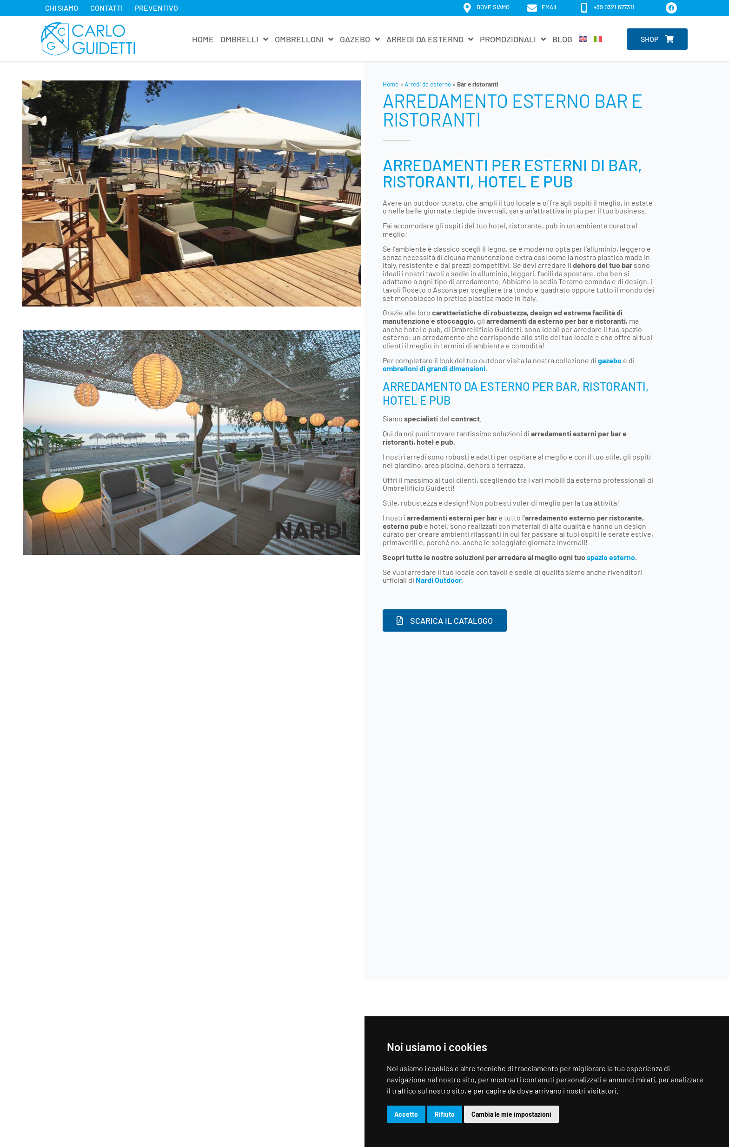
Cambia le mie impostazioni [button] (511, 1114)
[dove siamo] (467, 8)
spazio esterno (611, 557)
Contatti (106, 7)
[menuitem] (583, 39)
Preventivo (156, 7)
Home (203, 39)
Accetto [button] (406, 1114)
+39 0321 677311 (614, 7)
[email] (532, 8)
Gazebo (360, 39)
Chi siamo (61, 7)
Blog (562, 39)
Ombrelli (244, 39)
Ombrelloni (304, 39)
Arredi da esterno (429, 39)
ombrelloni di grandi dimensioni (434, 368)
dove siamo (493, 7)
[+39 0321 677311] (584, 8)
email (550, 7)
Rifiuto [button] (445, 1114)
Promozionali (513, 39)
